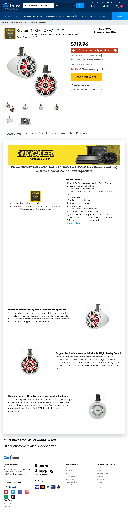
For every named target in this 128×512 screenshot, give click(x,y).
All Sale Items (70, 476)
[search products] (38, 5)
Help (93, 6)
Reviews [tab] (81, 133)
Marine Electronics (19, 22)
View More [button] (103, 16)
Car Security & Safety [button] (55, 16)
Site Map (100, 488)
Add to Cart (86, 76)
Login (106, 6)
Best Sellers (70, 479)
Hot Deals (69, 470)
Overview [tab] (13, 133)
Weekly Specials (71, 482)
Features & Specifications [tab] (41, 133)
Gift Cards (100, 476)
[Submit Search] (80, 5)
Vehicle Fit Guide (102, 473)
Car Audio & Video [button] (12, 16)
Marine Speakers (38, 22)
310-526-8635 (120, 3)
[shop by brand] (65, 5)
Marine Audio (73, 16)
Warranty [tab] (66, 133)
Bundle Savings (89, 16)
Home (5, 22)
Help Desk (100, 479)
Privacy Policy (8, 503)
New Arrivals (70, 473)
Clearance (69, 468)
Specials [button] (120, 16)
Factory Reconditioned (73, 485)
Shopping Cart (102, 470)
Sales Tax (7, 506)
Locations (100, 485)
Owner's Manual (74, 223)
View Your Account (103, 468)
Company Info (101, 482)
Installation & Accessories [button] (33, 16)
